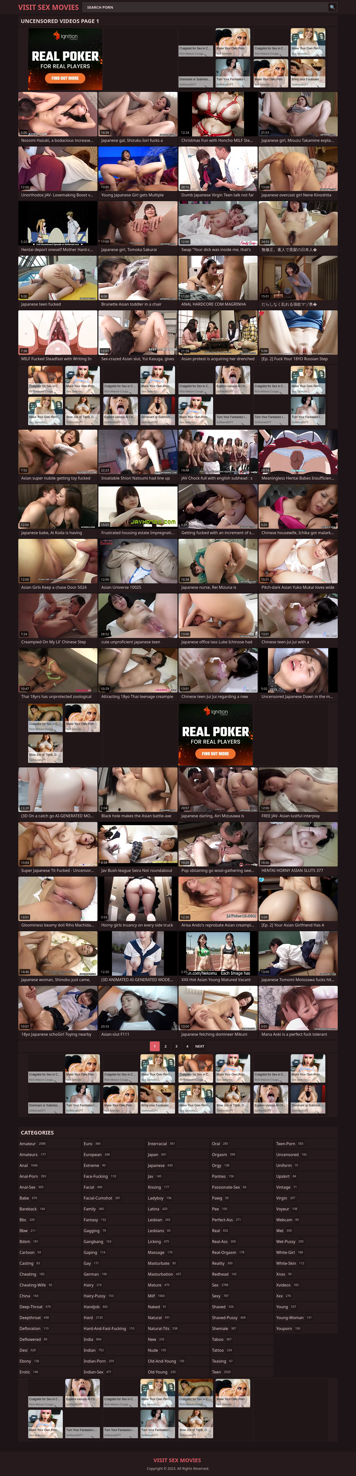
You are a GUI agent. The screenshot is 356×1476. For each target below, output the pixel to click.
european (97, 1154)
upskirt (286, 1176)
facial (94, 1187)
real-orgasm (228, 1252)
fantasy (96, 1219)
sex (221, 1285)
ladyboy (160, 1198)
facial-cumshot (103, 1198)
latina (158, 1209)
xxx (284, 1296)
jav (155, 1176)
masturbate (162, 1263)
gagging (95, 1230)
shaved (223, 1306)
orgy (221, 1165)
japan (158, 1154)
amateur (33, 1143)
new (156, 1339)
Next (199, 1046)
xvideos (288, 1285)
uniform (287, 1165)
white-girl (290, 1252)
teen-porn (290, 1143)
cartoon (31, 1252)
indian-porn (99, 1361)
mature (159, 1285)
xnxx (284, 1274)
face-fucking (100, 1176)
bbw (28, 1230)
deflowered (34, 1339)
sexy (221, 1296)
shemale (225, 1328)
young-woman (294, 1317)
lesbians (160, 1230)
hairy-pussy (99, 1296)
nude (157, 1350)
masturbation (165, 1274)
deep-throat (36, 1306)
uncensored (292, 1154)
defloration (35, 1328)
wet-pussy (290, 1241)
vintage (287, 1187)
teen (222, 1372)
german (96, 1274)
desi (28, 1350)
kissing (159, 1187)
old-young (162, 1372)
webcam (288, 1219)
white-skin (290, 1263)
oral (220, 1143)
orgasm (224, 1154)
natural (159, 1317)
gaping (95, 1252)
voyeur (287, 1209)
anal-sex (32, 1187)
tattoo (222, 1350)
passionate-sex (229, 1187)
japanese (161, 1165)
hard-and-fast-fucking (109, 1328)
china (30, 1296)
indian (94, 1350)
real (220, 1230)
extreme (95, 1165)
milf (157, 1296)
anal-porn (33, 1176)
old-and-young (166, 1361)
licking (159, 1241)
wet (284, 1230)
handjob (96, 1306)
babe (29, 1198)
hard (94, 1317)
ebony (30, 1361)
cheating (32, 1274)
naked (157, 1306)
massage (161, 1252)
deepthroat (35, 1317)
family (94, 1209)
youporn (288, 1328)
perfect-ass (227, 1219)
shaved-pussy (229, 1317)
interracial (162, 1143)
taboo (222, 1339)
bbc (28, 1219)
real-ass (224, 1241)
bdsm (30, 1241)
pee (220, 1209)
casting (30, 1263)
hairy (93, 1285)
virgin (286, 1198)
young (286, 1306)
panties (223, 1176)
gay (92, 1263)
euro (93, 1143)
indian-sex (98, 1372)
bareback (33, 1209)
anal (29, 1165)
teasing (223, 1361)
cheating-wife (36, 1285)
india (93, 1339)
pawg (221, 1198)
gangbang (98, 1241)
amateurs (33, 1154)
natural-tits (163, 1328)
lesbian (160, 1219)
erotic (29, 1372)
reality (223, 1263)
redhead (225, 1274)
